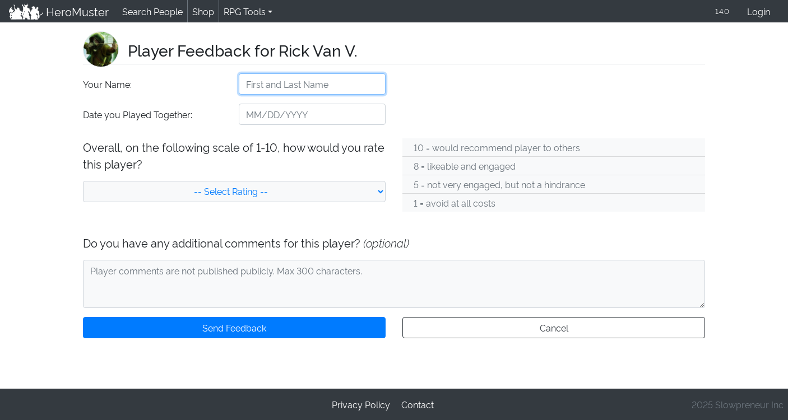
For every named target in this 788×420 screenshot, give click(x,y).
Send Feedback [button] (234, 328)
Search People (150, 11)
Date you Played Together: (137, 115)
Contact (417, 404)
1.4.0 (721, 11)
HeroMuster (58, 11)
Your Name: (107, 85)
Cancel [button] (553, 328)
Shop (201, 11)
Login (758, 12)
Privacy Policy (361, 404)
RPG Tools (242, 11)
